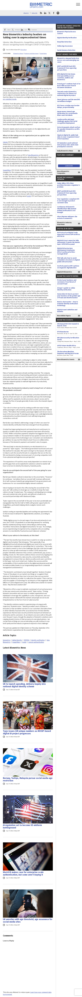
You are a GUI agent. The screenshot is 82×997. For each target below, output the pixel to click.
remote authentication (36, 642)
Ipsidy (29, 196)
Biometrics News (18, 53)
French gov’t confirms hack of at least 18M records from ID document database (68, 85)
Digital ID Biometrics (64, 272)
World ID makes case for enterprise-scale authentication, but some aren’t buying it (23, 873)
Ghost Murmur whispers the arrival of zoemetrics (67, 217)
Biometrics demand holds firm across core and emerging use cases (68, 60)
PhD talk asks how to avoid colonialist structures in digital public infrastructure (68, 260)
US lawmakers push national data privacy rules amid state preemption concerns (67, 145)
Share (9, 29)
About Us (26, 13)
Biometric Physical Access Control (66, 33)
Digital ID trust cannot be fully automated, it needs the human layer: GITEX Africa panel (68, 242)
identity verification (38, 640)
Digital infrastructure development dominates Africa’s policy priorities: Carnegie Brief (66, 251)
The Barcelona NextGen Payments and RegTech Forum (69, 353)
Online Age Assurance (65, 46)
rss (41, 13)
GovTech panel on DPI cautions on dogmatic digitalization (68, 267)
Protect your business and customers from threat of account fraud (66, 282)
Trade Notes (43, 53)
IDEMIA (26, 640)
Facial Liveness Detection (66, 50)
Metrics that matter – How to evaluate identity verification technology (67, 303)
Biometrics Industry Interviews (64, 223)
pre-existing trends (9, 99)
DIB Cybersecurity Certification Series (69, 339)
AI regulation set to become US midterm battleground (22, 826)
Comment (34, 29)
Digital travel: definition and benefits (67, 310)
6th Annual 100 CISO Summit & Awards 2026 (69, 326)
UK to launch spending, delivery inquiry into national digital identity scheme (24, 685)
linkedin (45, 13)
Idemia (5, 142)
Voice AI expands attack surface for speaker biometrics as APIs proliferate (68, 129)
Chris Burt (24, 49)
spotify (58, 13)
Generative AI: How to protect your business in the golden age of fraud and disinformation (68, 296)
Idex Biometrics (33, 155)
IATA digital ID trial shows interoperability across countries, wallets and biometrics (66, 77)
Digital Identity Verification (67, 38)
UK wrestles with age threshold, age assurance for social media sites (27, 920)
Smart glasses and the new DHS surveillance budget (68, 100)
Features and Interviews (31, 53)
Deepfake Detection (64, 42)
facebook (54, 13)
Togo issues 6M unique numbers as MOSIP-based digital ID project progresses (27, 732)
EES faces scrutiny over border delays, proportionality (68, 106)
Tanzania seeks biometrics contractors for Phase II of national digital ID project (66, 93)
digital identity (17, 640)
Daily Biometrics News (65, 151)
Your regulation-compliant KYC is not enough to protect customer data (68, 201)
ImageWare (7, 170)
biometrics (6, 640)
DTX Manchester (69, 333)
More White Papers (64, 316)
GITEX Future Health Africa (69, 346)
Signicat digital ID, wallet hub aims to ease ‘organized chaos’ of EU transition (68, 137)
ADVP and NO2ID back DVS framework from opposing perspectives (66, 68)
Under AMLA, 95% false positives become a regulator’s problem (68, 185)
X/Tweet (17, 29)
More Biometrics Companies (63, 172)
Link (26, 29)
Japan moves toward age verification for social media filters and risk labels (67, 113)
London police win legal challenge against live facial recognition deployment (67, 121)
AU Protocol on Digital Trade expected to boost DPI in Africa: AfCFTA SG (68, 234)
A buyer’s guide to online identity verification (66, 289)
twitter (49, 13)
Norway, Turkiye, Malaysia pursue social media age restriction (27, 779)
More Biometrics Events (65, 359)
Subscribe (34, 13)
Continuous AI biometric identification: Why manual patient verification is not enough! (66, 209)
